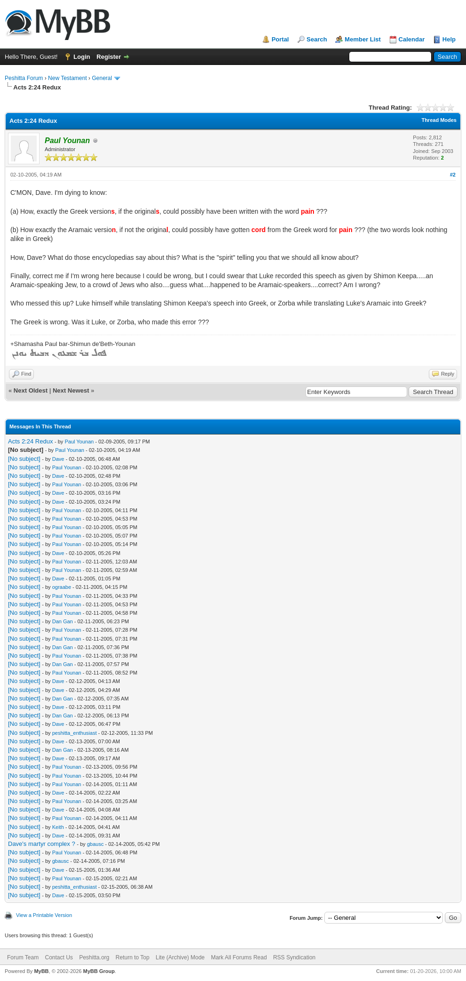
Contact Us (58, 957)
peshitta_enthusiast (74, 733)
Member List (363, 39)
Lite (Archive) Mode (180, 957)
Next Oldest (31, 390)
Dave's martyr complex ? (41, 843)
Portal (280, 39)
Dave (58, 459)
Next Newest (71, 390)
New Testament (67, 78)
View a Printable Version (44, 915)
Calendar (412, 39)
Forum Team (23, 957)
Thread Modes (439, 120)
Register (108, 56)
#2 (453, 174)
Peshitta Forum (24, 78)
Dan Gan (62, 621)
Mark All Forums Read (239, 957)
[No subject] (24, 458)
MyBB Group (98, 971)
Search (316, 39)
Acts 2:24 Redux (30, 441)
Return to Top (133, 957)
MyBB (41, 971)
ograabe (61, 587)
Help (449, 39)
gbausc (95, 844)
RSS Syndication (294, 957)
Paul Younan (79, 441)
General (102, 78)
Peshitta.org (94, 957)
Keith (58, 827)
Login (81, 56)
